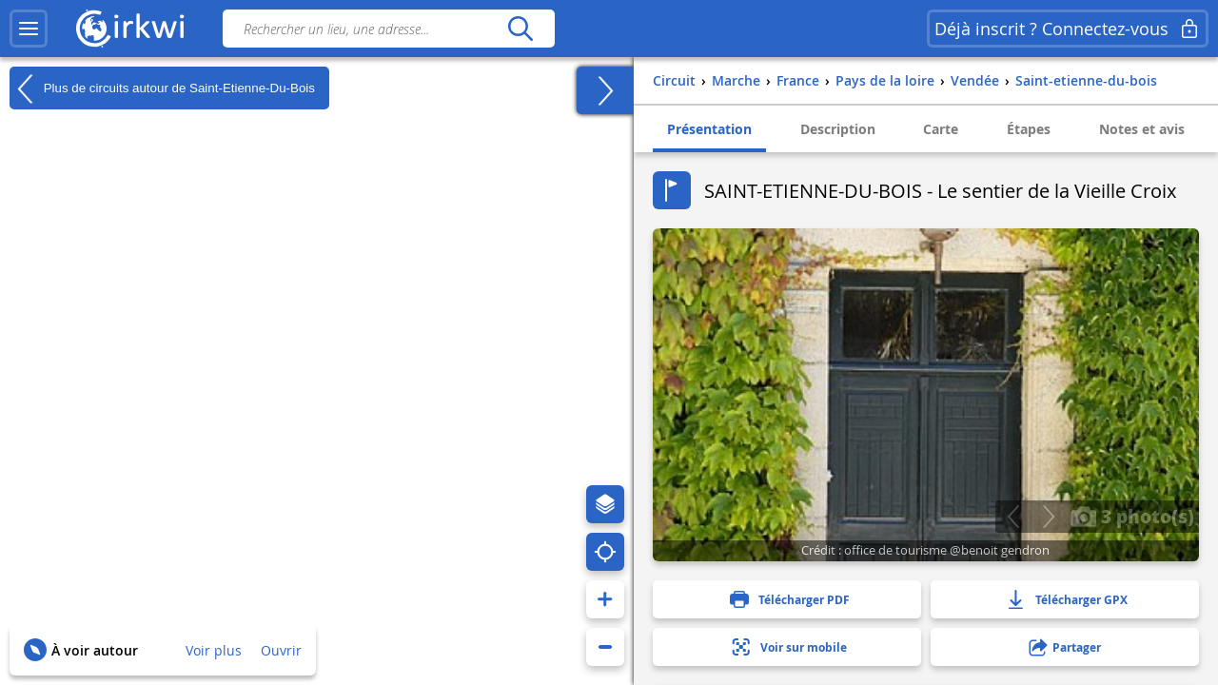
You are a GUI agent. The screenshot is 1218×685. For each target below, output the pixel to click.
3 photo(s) (1132, 515)
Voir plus (214, 650)
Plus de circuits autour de (162, 88)
